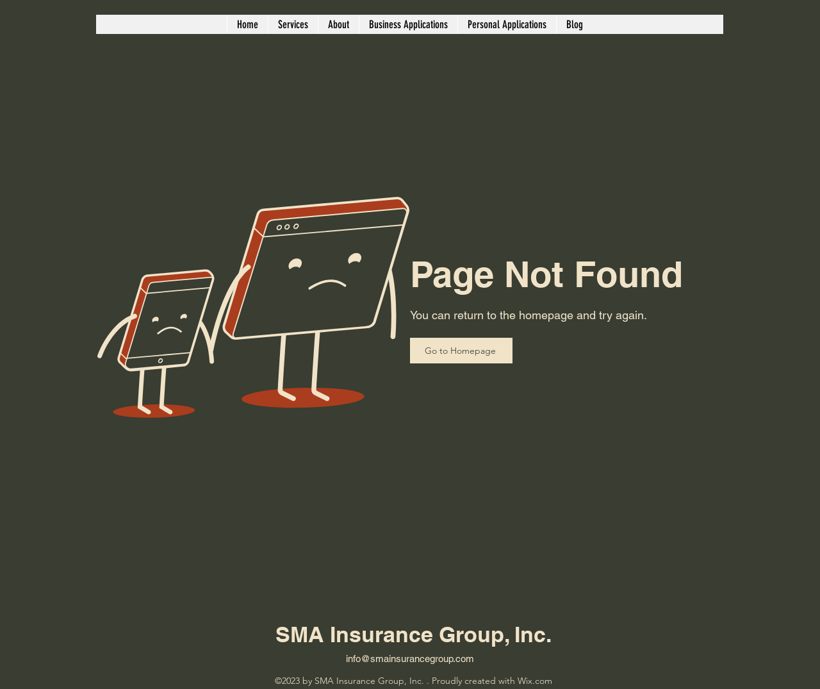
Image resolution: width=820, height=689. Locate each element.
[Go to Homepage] (461, 350)
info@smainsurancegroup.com (410, 658)
